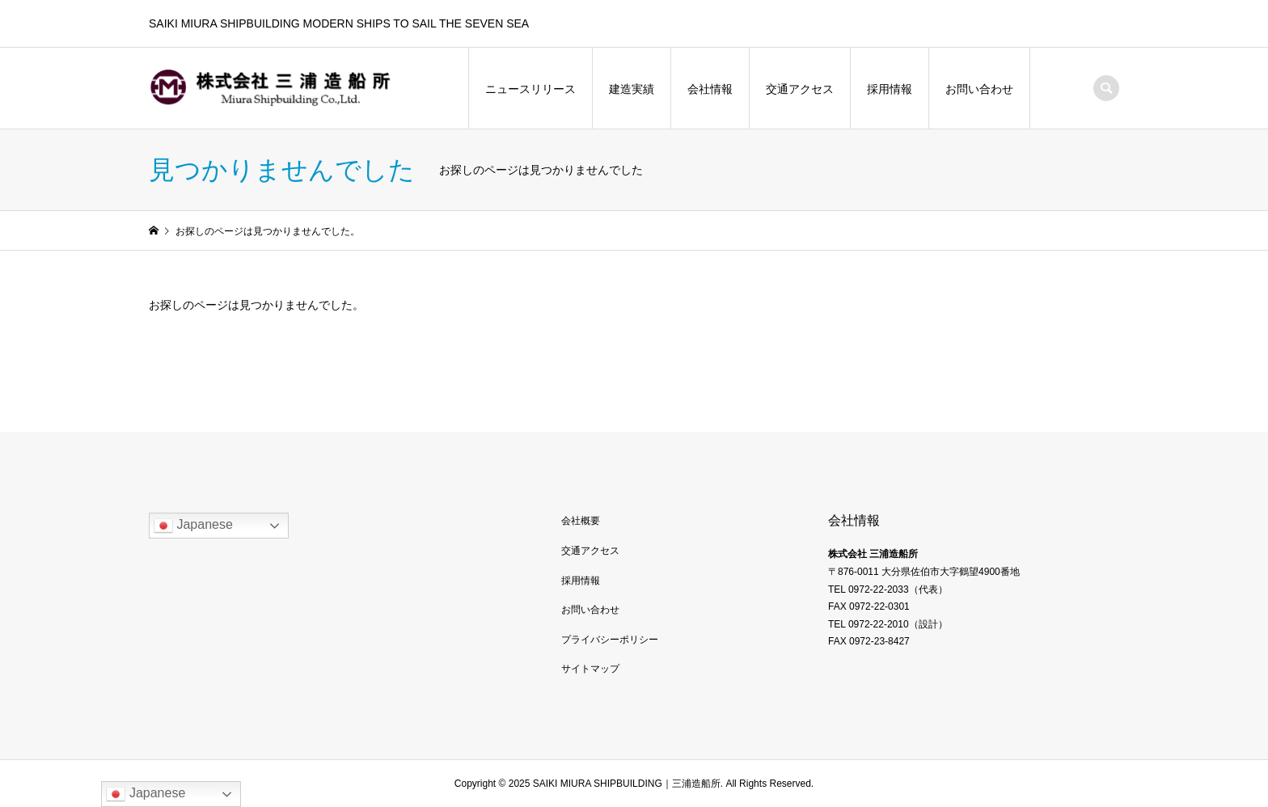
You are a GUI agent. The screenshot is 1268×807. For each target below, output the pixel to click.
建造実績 (631, 88)
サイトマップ (590, 668)
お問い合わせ (979, 88)
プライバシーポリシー (609, 639)
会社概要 (580, 520)
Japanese (193, 525)
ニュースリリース (530, 88)
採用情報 (889, 88)
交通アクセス (800, 88)
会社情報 (710, 88)
